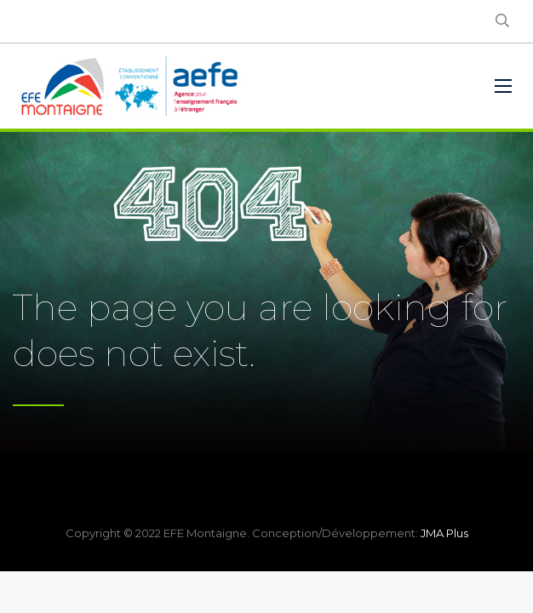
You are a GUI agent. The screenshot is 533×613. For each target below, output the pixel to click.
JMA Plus (444, 533)
